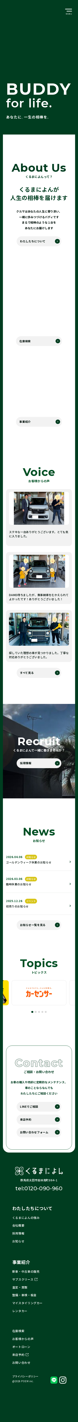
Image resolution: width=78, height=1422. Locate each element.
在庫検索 (24, 343)
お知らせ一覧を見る (32, 932)
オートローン (21, 1358)
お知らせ (18, 1252)
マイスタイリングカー (27, 1314)
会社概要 (18, 1236)
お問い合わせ (21, 1374)
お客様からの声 (23, 1350)
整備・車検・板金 (24, 1306)
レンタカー (19, 1322)
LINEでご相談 (28, 1115)
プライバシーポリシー (25, 1388)
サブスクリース (25, 1290)
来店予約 (24, 1128)
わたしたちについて (32, 242)
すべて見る (26, 676)
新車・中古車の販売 (26, 1282)
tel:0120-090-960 (39, 1199)
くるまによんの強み (26, 1228)
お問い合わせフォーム (33, 1142)
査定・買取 (19, 1298)
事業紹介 (24, 424)
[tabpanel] (39, 1000)
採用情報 (24, 767)
